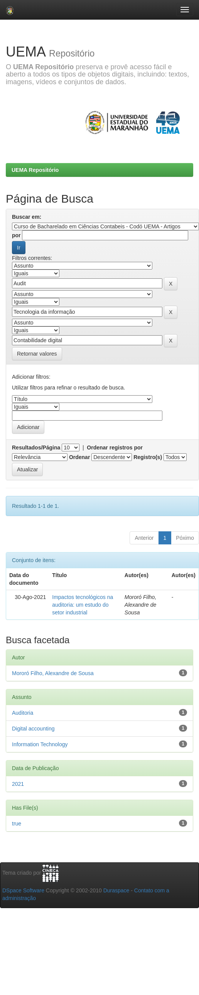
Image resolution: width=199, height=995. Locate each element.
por (16, 235)
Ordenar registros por (115, 447)
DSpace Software (23, 890)
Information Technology (40, 744)
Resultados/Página (36, 447)
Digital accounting (33, 728)
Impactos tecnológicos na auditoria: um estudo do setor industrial (82, 605)
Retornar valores (37, 354)
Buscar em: (26, 217)
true (16, 823)
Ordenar (79, 457)
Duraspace (116, 890)
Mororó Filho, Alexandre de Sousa (53, 673)
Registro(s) (147, 457)
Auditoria (22, 713)
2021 (18, 784)
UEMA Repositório (35, 170)
